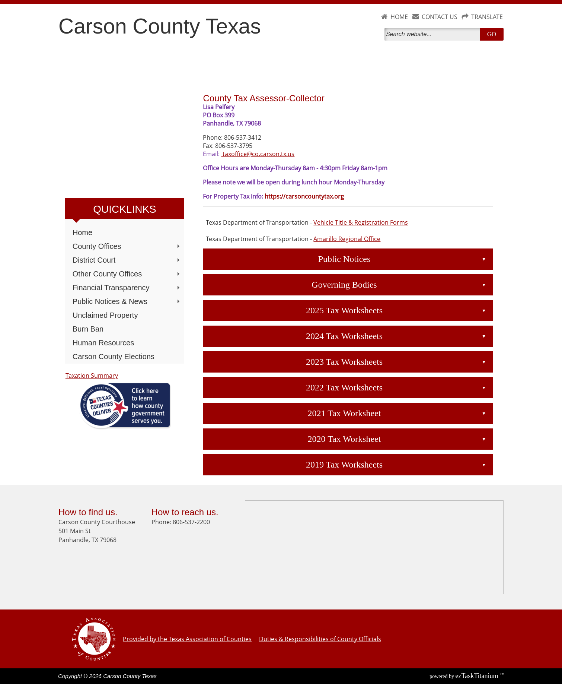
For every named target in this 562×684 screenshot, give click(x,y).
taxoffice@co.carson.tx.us (257, 154)
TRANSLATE (487, 17)
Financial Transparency (127, 288)
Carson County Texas (159, 26)
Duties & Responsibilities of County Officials (320, 639)
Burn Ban (88, 329)
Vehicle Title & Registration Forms (360, 222)
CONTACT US (439, 17)
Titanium (477, 676)
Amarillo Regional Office (346, 239)
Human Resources (103, 343)
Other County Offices (127, 274)
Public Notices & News (127, 301)
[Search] (433, 34)
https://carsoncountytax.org (303, 196)
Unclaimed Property (105, 315)
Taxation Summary (92, 375)
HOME (399, 17)
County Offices (127, 246)
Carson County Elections (113, 356)
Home (82, 232)
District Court (127, 260)
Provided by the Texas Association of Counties (187, 639)
